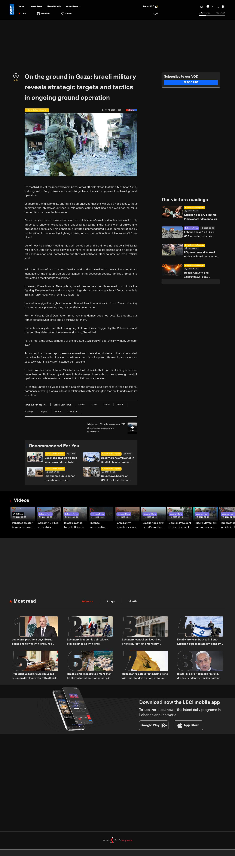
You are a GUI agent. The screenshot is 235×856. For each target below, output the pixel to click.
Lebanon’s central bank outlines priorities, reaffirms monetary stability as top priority (141, 642)
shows (66, 13)
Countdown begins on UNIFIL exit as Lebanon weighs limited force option (115, 479)
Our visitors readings (186, 200)
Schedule (43, 13)
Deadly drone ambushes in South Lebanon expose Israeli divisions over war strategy (117, 460)
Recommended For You (55, 446)
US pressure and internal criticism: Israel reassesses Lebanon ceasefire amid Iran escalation (201, 255)
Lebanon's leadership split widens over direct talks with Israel (61, 460)
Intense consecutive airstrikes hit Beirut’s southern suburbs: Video (101, 525)
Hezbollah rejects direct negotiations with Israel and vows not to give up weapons (145, 677)
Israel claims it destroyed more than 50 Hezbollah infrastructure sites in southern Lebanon (89, 677)
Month (132, 601)
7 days (111, 601)
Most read (25, 601)
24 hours (87, 601)
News (21, 6)
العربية (155, 13)
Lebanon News (191, 228)
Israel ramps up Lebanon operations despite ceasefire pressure (60, 479)
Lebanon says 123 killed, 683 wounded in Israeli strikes (199, 235)
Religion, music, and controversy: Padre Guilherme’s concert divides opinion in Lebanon (201, 275)
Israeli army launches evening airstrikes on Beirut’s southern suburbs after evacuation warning (127, 525)
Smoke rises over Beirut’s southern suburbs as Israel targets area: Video (153, 525)
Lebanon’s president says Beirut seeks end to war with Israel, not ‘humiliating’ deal (32, 642)
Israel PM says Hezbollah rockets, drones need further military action (198, 676)
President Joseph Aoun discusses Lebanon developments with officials (34, 676)
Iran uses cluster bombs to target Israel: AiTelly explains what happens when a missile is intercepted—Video (22, 525)
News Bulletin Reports (55, 454)
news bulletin (54, 6)
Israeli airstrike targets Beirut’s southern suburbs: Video (75, 525)
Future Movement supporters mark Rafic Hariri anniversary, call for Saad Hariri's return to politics (206, 525)
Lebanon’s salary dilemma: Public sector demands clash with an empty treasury (202, 217)
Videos (22, 500)
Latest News (36, 6)
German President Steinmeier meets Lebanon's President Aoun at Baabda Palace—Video (180, 525)
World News (18, 514)
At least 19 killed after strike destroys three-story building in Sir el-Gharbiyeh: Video (48, 525)
